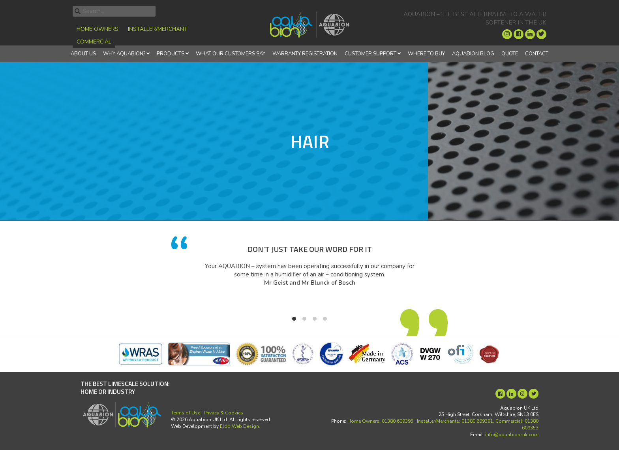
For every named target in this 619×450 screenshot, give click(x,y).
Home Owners (97, 29)
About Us (83, 53)
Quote (509, 53)
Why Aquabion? (124, 53)
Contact (536, 53)
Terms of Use (185, 413)
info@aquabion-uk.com (511, 434)
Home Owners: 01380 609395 (380, 421)
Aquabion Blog (473, 53)
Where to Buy (426, 53)
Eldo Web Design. (240, 426)
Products (170, 53)
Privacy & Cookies (223, 413)
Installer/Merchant (158, 29)
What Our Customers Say (230, 53)
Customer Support (370, 53)
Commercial (94, 41)
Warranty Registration (305, 53)
